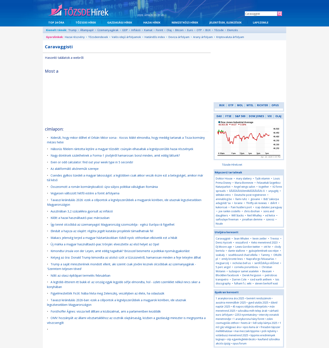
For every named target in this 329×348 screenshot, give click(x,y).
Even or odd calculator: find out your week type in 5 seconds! (92, 162)
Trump (72, 30)
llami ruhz (241, 199)
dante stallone (236, 250)
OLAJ (278, 116)
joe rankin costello (229, 211)
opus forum (239, 343)
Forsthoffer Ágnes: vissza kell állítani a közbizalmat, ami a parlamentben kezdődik (106, 311)
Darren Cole (239, 279)
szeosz (270, 219)
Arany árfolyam (203, 37)
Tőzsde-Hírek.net (232, 164)
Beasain (267, 271)
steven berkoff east (266, 283)
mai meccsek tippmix (246, 331)
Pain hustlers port (241, 207)
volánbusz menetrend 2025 (232, 335)
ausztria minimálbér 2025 (231, 302)
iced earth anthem (261, 279)
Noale (219, 223)
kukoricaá (221, 207)
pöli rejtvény (269, 331)
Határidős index (155, 37)
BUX (208, 30)
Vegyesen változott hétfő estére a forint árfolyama (85, 193)
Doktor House (224, 178)
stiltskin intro (223, 195)
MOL (240, 105)
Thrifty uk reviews (256, 203)
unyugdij (273, 191)
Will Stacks (237, 215)
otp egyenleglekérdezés (241, 339)
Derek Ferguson (251, 275)
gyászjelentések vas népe (264, 250)
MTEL (250, 105)
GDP (125, 30)
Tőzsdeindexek (98, 37)
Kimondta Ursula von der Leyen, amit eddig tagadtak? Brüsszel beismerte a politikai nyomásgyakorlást (120, 251)
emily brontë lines (232, 259)
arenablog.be (224, 199)
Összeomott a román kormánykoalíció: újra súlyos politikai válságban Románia (104, 187)
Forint (159, 30)
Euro (190, 30)
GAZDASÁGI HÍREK (119, 22)
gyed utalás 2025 (258, 302)
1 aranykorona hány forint (248, 319)
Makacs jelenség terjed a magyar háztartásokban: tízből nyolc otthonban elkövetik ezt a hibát (114, 238)
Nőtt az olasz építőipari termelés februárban (80, 275)
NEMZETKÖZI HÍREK (185, 22)
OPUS (275, 105)
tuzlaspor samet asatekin (244, 271)
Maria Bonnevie (244, 182)
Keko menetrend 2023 (264, 242)
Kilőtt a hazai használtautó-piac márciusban (80, 218)
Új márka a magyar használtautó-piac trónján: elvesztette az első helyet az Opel (105, 244)
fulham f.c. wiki (242, 283)
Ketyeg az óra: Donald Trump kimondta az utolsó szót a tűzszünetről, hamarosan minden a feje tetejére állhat (126, 257)
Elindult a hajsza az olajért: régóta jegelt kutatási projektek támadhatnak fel (102, 231)
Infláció (136, 30)
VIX (270, 116)
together (264, 186)
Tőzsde (219, 30)
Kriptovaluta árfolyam (230, 37)
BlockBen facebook (227, 275)
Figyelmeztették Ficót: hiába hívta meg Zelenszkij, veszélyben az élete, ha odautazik (107, 293)
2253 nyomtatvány (246, 315)
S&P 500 (240, 116)
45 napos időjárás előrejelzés (249, 306)
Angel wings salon (244, 186)
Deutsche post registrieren (250, 195)
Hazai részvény (75, 37)
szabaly (220, 255)
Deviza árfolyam (178, 37)
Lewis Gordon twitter (247, 247)
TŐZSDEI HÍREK (86, 22)
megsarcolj (222, 263)
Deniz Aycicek (224, 242)
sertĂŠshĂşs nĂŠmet (266, 263)
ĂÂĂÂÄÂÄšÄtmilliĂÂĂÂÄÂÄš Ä (247, 191)
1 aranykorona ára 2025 (230, 298)
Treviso (274, 238)
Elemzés (232, 30)
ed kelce (270, 215)
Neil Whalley (254, 215)
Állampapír (87, 30)
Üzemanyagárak (108, 30)
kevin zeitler (260, 238)
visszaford (241, 242)
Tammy (265, 255)
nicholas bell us (241, 263)
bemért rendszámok (259, 298)
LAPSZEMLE (260, 22)
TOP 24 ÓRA (56, 22)
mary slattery (244, 178)
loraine (238, 203)
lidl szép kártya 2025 (265, 323)
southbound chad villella (242, 255)
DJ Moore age (224, 247)
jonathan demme (252, 219)
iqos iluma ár (250, 327)
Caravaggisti (223, 238)
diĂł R (273, 203)
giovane (255, 199)
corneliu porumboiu (246, 267)
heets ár (246, 323)
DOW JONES (256, 116)
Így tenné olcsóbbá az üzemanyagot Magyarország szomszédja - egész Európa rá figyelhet (113, 224)
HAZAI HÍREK (151, 22)
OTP (199, 30)
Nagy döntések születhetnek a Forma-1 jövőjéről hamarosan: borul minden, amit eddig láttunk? (115, 155)
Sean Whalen (241, 238)
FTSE (228, 116)
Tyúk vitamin (262, 178)
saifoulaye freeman (227, 219)
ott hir (267, 247)
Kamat (148, 30)
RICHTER (262, 105)
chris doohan (252, 211)
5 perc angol (223, 267)
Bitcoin (179, 30)
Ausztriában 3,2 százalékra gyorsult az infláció (82, 211)
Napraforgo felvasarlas (260, 259)
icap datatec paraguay (268, 207)
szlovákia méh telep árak (252, 311)
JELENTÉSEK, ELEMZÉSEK (225, 22)
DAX (219, 116)
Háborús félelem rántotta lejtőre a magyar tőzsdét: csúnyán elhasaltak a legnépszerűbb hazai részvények (122, 149)
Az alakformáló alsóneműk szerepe (75, 169)
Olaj (169, 30)
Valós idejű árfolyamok (126, 37)
